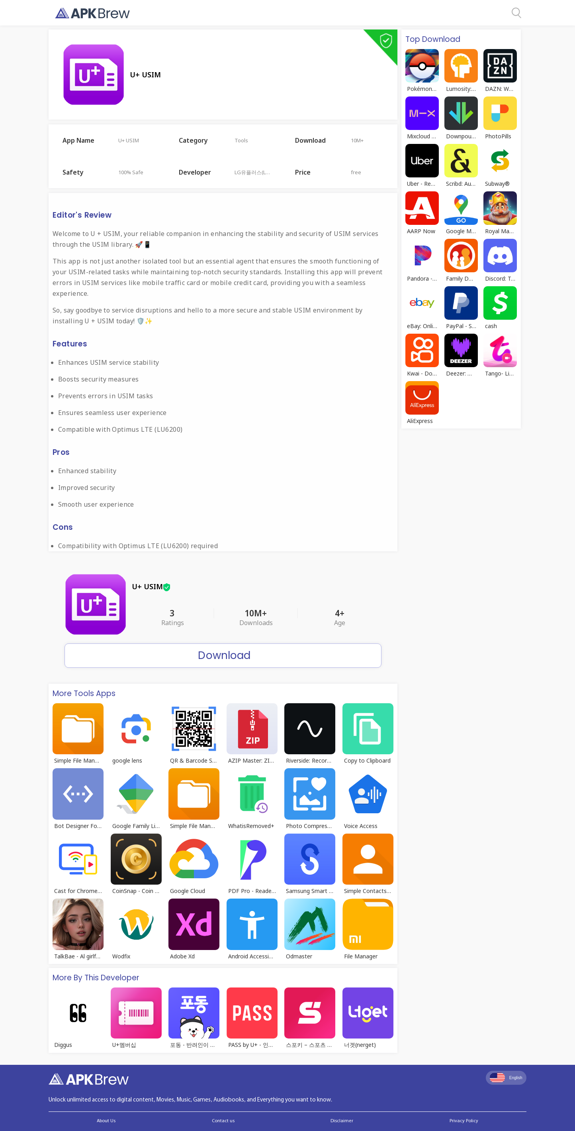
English (506, 1077)
